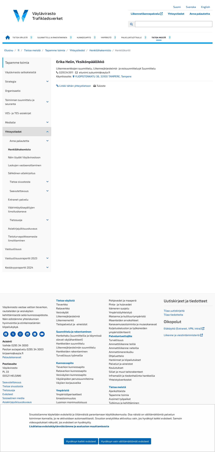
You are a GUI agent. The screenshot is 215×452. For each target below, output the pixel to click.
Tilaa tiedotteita (173, 314)
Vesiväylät (62, 312)
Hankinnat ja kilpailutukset (125, 359)
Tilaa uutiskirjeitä (174, 310)
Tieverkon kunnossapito (70, 366)
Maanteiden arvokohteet (123, 320)
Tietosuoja (16, 219)
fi (18, 50)
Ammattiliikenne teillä (122, 343)
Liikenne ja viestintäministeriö (183, 335)
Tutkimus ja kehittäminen (124, 402)
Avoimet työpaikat (120, 398)
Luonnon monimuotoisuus (71, 402)
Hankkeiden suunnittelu (70, 343)
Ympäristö (106, 37)
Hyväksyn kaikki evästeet (81, 441)
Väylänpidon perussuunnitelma (74, 378)
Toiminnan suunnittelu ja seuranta (19, 101)
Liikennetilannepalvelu (148, 13)
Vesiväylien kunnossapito (71, 374)
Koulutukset (116, 367)
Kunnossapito (84, 37)
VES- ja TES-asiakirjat (18, 113)
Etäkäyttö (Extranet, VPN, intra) (184, 328)
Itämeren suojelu (119, 308)
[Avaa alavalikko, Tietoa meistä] (169, 37)
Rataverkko (63, 308)
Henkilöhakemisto (100, 50)
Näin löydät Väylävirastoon (24, 157)
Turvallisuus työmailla (69, 355)
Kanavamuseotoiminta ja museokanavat (133, 324)
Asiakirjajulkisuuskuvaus (22, 228)
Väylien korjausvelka (68, 382)
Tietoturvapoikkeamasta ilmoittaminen (22, 238)
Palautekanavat (11, 383)
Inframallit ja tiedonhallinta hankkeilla (132, 375)
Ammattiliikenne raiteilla (124, 347)
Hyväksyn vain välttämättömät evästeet (125, 441)
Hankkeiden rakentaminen (71, 351)
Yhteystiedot (176, 13)
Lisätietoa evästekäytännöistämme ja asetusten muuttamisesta (69, 426)
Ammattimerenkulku (121, 351)
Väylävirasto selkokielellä (20, 72)
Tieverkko (62, 304)
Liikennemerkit (65, 320)
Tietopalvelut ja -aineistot (71, 324)
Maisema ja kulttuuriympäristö (127, 316)
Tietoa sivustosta (20, 181)
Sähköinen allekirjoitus (21, 173)
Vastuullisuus (13, 248)
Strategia (10, 81)
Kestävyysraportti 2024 (19, 267)
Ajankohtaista (117, 390)
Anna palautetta (200, 13)
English (207, 6)
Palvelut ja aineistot (121, 363)
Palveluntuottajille (131, 37)
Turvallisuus (116, 340)
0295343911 (66, 72)
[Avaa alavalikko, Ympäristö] (115, 37)
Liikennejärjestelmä (68, 316)
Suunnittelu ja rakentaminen (52, 37)
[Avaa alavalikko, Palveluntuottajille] (145, 37)
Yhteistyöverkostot (120, 379)
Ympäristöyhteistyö (120, 312)
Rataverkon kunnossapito (71, 370)
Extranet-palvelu (18, 199)
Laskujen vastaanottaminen (24, 165)
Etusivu (8, 50)
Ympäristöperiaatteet (69, 394)
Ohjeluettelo (116, 355)
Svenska (192, 6)
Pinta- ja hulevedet (120, 304)
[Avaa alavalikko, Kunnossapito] (94, 37)
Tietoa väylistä (20, 37)
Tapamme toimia (54, 50)
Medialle (10, 122)
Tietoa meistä (159, 37)
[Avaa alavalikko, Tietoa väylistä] (31, 37)
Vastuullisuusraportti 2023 (21, 258)
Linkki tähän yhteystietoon (73, 85)
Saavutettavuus (19, 190)
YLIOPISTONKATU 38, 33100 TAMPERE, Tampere (102, 76)
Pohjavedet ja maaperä (122, 300)
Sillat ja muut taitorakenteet (126, 371)
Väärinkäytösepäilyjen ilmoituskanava (21, 209)
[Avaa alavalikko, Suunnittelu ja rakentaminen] (70, 37)
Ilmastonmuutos (66, 398)
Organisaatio (12, 90)
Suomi (178, 6)
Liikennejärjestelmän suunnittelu (76, 347)
